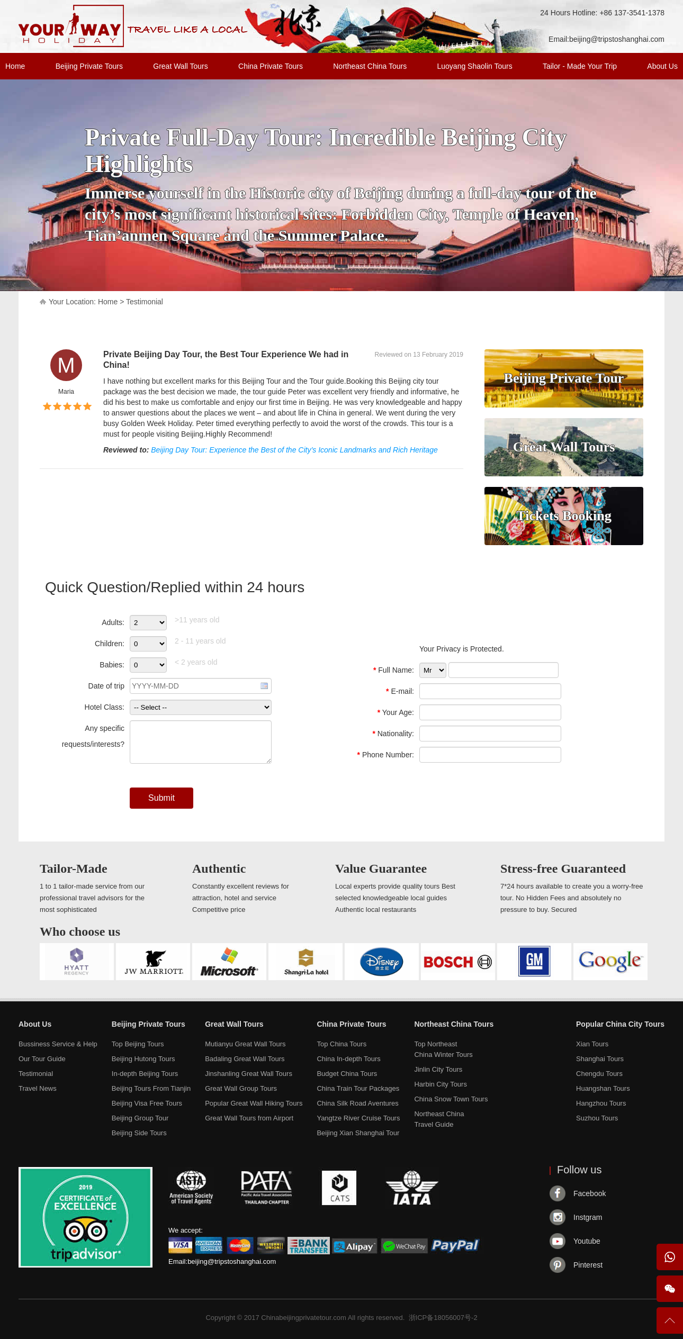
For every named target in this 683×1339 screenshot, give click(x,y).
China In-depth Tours (348, 1059)
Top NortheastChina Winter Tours (443, 1049)
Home (15, 66)
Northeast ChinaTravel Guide (439, 1119)
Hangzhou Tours (601, 1103)
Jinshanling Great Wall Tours (248, 1074)
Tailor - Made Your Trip (580, 66)
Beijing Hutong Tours (143, 1059)
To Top (670, 1325)
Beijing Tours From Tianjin (151, 1088)
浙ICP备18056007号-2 (443, 1318)
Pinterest (588, 1265)
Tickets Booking (563, 515)
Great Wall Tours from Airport (249, 1118)
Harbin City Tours (440, 1084)
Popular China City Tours (620, 1024)
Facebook (589, 1193)
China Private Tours (270, 66)
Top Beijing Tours (138, 1044)
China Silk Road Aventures (357, 1103)
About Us (662, 66)
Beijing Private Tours (89, 66)
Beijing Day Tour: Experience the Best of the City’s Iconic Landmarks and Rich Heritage (294, 450)
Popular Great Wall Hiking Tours (253, 1103)
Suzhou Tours (597, 1118)
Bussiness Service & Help (58, 1044)
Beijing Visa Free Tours (147, 1103)
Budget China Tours (347, 1074)
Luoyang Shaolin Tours (475, 66)
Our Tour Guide (42, 1059)
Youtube (586, 1241)
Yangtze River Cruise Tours (358, 1118)
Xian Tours (592, 1044)
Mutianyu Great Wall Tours (245, 1044)
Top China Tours (341, 1044)
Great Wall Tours (180, 66)
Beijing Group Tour (140, 1118)
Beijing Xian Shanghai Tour (358, 1133)
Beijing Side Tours (139, 1133)
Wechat (670, 1288)
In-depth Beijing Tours (145, 1074)
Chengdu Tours (599, 1074)
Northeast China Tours (370, 66)
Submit (161, 797)
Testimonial (144, 301)
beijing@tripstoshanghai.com (616, 39)
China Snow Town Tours (451, 1099)
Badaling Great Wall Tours (244, 1059)
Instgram (587, 1217)
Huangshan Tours (603, 1088)
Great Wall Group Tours (241, 1088)
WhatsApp (670, 1257)
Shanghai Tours (600, 1059)
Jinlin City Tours (438, 1069)
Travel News (38, 1088)
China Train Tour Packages (358, 1088)
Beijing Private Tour (564, 378)
